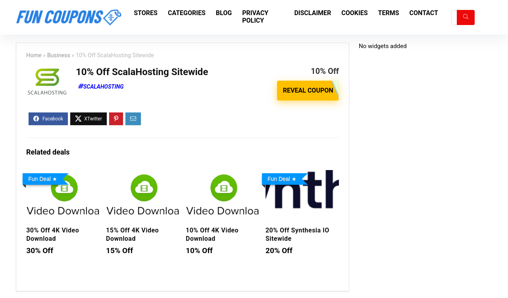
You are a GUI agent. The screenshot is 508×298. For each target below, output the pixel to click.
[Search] (466, 17)
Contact (424, 13)
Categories (187, 13)
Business (58, 55)
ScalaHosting (103, 86)
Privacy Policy (255, 16)
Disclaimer (312, 13)
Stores (146, 13)
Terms (388, 13)
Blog (224, 13)
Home (34, 55)
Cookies (354, 13)
